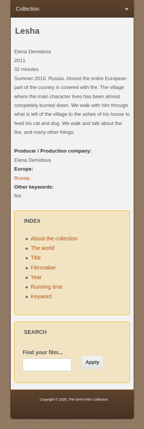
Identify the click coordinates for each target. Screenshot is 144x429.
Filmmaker (43, 268)
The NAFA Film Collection (88, 399)
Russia (22, 178)
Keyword (41, 296)
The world (42, 248)
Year (36, 277)
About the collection (54, 238)
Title (36, 258)
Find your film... (43, 352)
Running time (47, 287)
